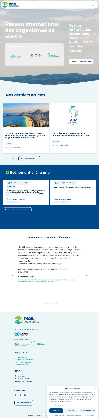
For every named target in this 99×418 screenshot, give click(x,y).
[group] (26, 128)
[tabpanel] (49, 264)
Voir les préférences (88, 415)
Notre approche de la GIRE (81, 61)
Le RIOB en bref (21, 357)
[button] (95, 393)
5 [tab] (54, 303)
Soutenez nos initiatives (24, 360)
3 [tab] (49, 303)
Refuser (71, 415)
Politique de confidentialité (34, 415)
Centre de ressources (23, 362)
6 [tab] (57, 303)
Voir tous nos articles (29, 159)
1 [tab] (44, 303)
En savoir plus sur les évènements (17, 210)
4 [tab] (52, 303)
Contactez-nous (24, 402)
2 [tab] (47, 303)
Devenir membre (22, 364)
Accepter (56, 415)
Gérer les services (59, 409)
